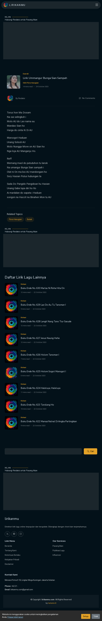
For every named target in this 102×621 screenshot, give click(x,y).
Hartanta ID (52, 603)
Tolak (96, 616)
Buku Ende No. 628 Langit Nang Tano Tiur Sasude (46, 321)
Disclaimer (9, 564)
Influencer (57, 555)
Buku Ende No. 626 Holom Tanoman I (40, 354)
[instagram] (20, 534)
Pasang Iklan (58, 546)
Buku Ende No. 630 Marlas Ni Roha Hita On (43, 288)
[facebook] (14, 534)
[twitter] (7, 534)
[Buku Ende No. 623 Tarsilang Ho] (11, 406)
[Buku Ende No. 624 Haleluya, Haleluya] (11, 389)
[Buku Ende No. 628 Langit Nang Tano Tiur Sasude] (11, 322)
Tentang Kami (10, 550)
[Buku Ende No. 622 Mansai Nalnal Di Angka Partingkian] (11, 422)
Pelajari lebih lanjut (15, 617)
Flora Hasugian (15, 219)
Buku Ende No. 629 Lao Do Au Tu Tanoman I (43, 304)
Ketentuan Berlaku (12, 555)
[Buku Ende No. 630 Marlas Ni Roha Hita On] (11, 289)
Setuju (85, 616)
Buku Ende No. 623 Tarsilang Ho (37, 404)
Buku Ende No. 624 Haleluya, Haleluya (40, 388)
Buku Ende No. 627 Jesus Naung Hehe (40, 338)
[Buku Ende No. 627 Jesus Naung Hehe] (11, 339)
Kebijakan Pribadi (12, 559)
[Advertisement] (51, 40)
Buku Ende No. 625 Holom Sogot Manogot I (43, 371)
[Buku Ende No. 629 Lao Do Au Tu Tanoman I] (11, 306)
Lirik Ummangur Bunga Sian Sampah (45, 78)
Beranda (8, 546)
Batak (29, 219)
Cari (90, 451)
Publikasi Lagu (59, 550)
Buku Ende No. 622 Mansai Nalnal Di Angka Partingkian (49, 421)
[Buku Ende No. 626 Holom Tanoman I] (11, 356)
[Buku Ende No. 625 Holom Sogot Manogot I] (11, 372)
